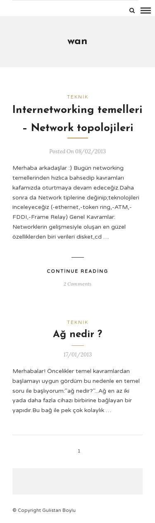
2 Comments (77, 284)
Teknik (77, 97)
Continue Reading (77, 271)
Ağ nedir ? (77, 335)
